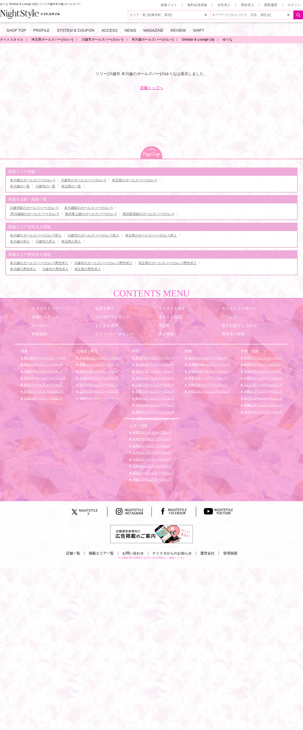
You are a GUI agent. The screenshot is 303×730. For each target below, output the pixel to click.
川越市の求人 (45, 241)
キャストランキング (239, 308)
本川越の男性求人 (23, 269)
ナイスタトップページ (51, 308)
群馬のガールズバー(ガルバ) (42, 391)
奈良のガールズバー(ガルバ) (206, 384)
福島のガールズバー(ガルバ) (98, 398)
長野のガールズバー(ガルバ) (154, 391)
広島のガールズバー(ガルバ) (262, 377)
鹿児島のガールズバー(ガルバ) (153, 472)
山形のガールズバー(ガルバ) (98, 391)
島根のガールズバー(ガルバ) (262, 364)
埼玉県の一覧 (71, 186)
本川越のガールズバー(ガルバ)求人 (36, 235)
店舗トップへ (151, 88)
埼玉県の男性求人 (87, 269)
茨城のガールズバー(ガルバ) (42, 398)
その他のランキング (112, 317)
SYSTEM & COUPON (75, 30)
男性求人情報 (233, 334)
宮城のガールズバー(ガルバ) (98, 377)
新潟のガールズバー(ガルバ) (154, 357)
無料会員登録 (197, 5)
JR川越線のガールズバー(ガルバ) (34, 214)
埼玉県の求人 (71, 241)
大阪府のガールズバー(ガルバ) (208, 371)
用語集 (164, 325)
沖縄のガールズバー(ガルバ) (151, 479)
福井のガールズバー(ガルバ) (154, 377)
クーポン (39, 325)
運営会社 (207, 553)
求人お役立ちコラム (239, 325)
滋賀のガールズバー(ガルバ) (206, 357)
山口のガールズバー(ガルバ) (262, 384)
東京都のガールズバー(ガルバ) (44, 357)
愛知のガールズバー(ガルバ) (154, 411)
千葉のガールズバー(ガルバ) (42, 371)
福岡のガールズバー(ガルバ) (151, 432)
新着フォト (169, 5)
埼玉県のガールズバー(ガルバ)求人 (151, 235)
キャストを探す (171, 308)
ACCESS (110, 30)
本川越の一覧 (20, 186)
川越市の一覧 (45, 186)
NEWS (130, 30)
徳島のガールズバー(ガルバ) (262, 391)
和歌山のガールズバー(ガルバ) (208, 391)
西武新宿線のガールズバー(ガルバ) (148, 214)
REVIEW (178, 30)
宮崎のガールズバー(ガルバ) (151, 466)
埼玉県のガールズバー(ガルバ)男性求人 (167, 263)
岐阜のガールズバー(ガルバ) (154, 398)
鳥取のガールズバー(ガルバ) (262, 357)
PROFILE (41, 30)
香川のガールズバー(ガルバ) (262, 398)
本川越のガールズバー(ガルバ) (32, 180)
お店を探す (104, 308)
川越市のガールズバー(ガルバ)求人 (93, 235)
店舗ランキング (45, 317)
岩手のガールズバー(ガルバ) (98, 371)
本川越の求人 (20, 241)
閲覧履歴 (270, 5)
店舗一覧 (73, 553)
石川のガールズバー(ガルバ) (154, 371)
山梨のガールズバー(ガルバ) (154, 384)
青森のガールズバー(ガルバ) (98, 364)
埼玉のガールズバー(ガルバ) (42, 364)
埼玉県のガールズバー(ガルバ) (134, 180)
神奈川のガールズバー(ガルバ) (44, 377)
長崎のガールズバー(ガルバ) (151, 445)
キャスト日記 (170, 317)
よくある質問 (106, 325)
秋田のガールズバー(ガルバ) (98, 384)
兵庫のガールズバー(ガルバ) (206, 377)
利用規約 (39, 334)
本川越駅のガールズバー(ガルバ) (88, 207)
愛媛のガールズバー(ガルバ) (262, 405)
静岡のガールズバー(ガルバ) (154, 405)
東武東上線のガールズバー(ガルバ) (91, 214)
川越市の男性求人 (55, 269)
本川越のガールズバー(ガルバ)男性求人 (39, 263)
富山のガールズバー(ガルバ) (154, 364)
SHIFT (198, 30)
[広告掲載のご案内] (151, 534)
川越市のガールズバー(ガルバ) (83, 180)
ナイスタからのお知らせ (172, 553)
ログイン (294, 5)
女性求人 (224, 5)
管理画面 (230, 553)
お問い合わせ (133, 553)
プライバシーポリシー (114, 334)
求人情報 (166, 334)
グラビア (229, 317)
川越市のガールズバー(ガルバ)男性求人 (103, 263)
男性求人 (247, 5)
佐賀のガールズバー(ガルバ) (151, 438)
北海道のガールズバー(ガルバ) (100, 357)
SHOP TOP (16, 30)
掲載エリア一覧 (101, 553)
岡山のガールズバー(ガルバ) (262, 371)
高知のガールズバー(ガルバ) (262, 411)
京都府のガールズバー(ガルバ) (208, 364)
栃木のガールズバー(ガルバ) (42, 384)
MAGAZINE (153, 30)
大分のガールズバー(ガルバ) (151, 459)
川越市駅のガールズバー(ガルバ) (34, 207)
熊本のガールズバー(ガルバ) (151, 452)
